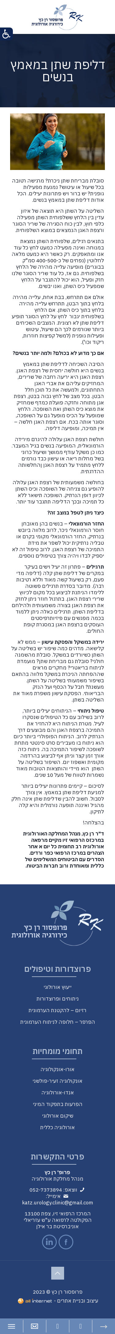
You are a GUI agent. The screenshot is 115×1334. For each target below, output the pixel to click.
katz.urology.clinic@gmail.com (57, 1202)
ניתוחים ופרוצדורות (57, 998)
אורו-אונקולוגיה (57, 1069)
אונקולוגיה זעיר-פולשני (57, 1081)
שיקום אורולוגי (57, 1115)
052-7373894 (45, 1189)
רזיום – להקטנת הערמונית (57, 1010)
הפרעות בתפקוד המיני (57, 1104)
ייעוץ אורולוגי (57, 987)
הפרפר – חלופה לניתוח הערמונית (57, 1022)
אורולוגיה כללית (57, 1127)
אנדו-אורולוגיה (57, 1092)
